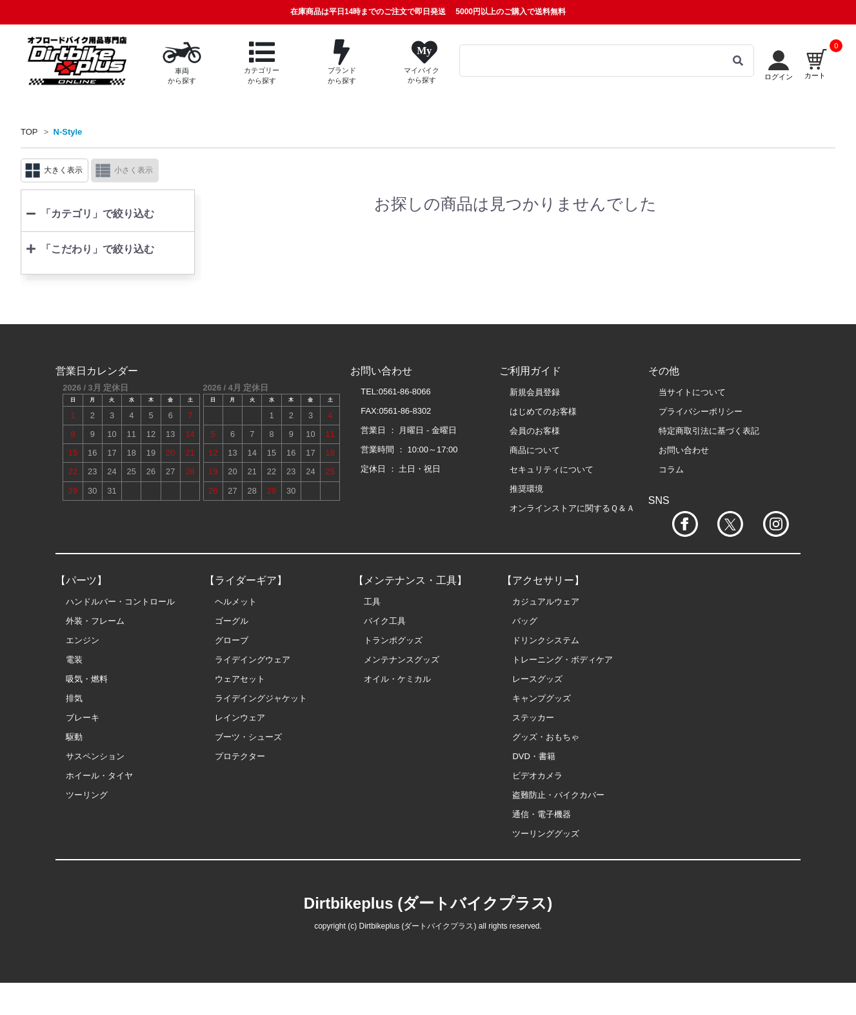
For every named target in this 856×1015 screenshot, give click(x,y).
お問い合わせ (684, 450)
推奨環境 (526, 489)
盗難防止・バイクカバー (558, 795)
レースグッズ (537, 679)
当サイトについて (692, 392)
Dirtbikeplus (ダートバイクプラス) (428, 903)
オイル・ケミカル (397, 679)
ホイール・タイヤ (99, 775)
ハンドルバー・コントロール (120, 601)
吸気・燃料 (87, 679)
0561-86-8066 (405, 391)
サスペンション (95, 756)
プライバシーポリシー (700, 411)
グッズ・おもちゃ (545, 737)
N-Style (68, 132)
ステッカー (533, 717)
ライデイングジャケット (261, 698)
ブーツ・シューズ (248, 737)
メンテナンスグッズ (401, 659)
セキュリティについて (551, 469)
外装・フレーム (95, 621)
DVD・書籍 (533, 756)
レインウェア (240, 717)
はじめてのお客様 (543, 411)
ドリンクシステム (545, 640)
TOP (29, 132)
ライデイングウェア (252, 659)
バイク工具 (385, 621)
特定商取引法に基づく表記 (709, 431)
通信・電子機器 (541, 814)
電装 (74, 659)
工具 (372, 601)
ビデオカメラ (537, 775)
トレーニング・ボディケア (562, 659)
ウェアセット (240, 679)
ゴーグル (231, 621)
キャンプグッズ (541, 698)
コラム (671, 469)
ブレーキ (82, 717)
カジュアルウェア (545, 601)
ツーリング (87, 795)
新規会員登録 (535, 392)
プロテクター (240, 756)
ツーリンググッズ (545, 833)
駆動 (74, 737)
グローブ (231, 640)
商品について (535, 450)
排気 (74, 698)
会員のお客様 (535, 431)
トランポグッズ (393, 640)
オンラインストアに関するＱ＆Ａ (572, 508)
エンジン (82, 640)
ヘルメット (236, 601)
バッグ (524, 621)
